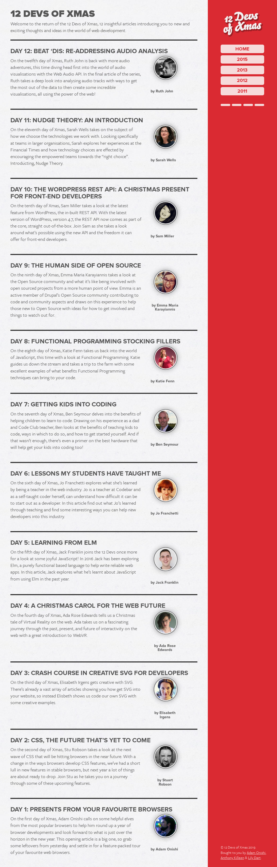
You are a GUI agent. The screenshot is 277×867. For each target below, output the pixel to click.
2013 (242, 70)
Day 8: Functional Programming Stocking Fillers (95, 341)
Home (242, 49)
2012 (242, 80)
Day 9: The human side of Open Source (75, 265)
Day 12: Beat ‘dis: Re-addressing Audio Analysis (89, 51)
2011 (242, 91)
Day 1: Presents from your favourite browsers (91, 809)
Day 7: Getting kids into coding (63, 404)
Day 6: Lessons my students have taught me (85, 473)
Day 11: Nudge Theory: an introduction (76, 120)
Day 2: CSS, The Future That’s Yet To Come (80, 740)
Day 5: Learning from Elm (53, 543)
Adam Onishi (256, 852)
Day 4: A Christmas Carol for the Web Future (87, 606)
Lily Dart (254, 857)
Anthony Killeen (232, 857)
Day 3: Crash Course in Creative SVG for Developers (99, 673)
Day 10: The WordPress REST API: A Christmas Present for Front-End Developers (99, 193)
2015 (242, 59)
